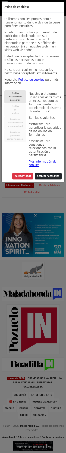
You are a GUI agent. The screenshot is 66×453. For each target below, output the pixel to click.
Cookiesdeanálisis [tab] (15, 109)
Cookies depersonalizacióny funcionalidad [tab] (15, 122)
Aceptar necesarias (48, 176)
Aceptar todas (23, 176)
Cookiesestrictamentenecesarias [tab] (15, 96)
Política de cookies (31, 80)
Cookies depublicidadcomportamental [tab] (15, 135)
